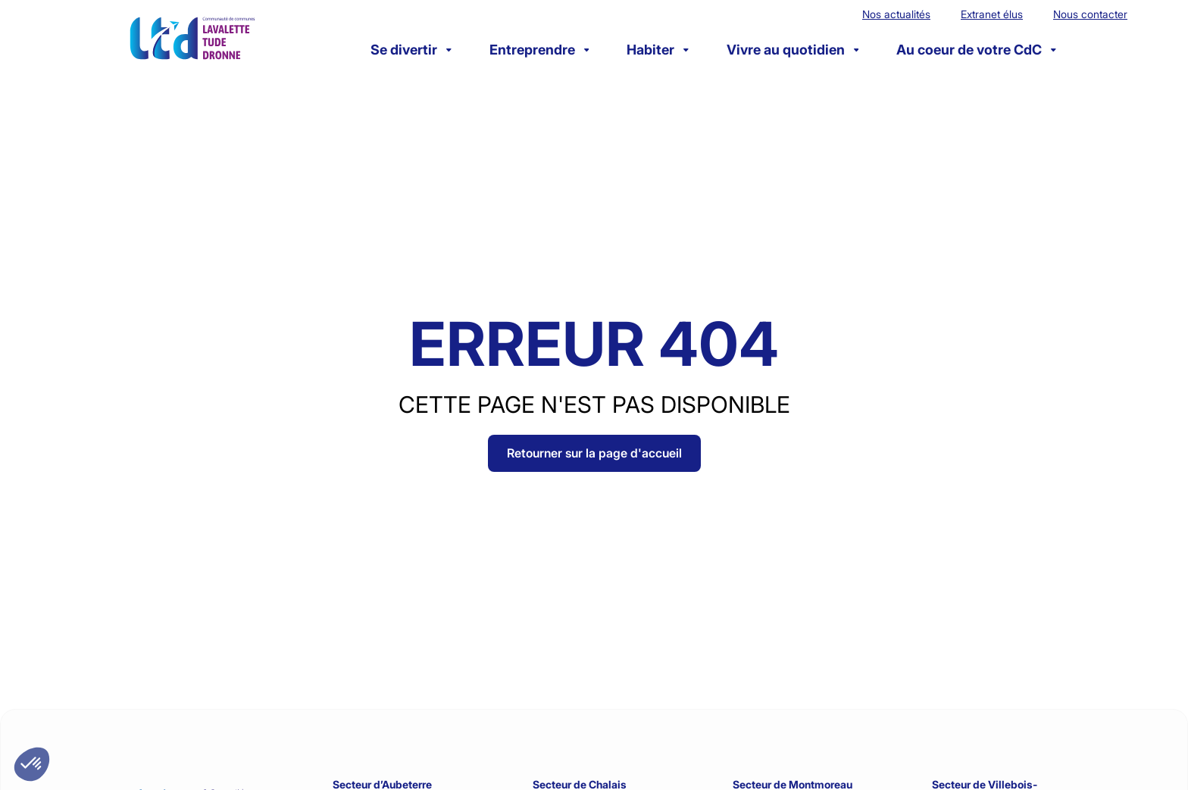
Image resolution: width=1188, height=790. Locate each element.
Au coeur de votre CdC (976, 50)
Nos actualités (896, 14)
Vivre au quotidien (793, 50)
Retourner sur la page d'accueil (594, 453)
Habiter (658, 50)
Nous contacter (1090, 14)
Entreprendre (539, 50)
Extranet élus (992, 14)
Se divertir (411, 50)
